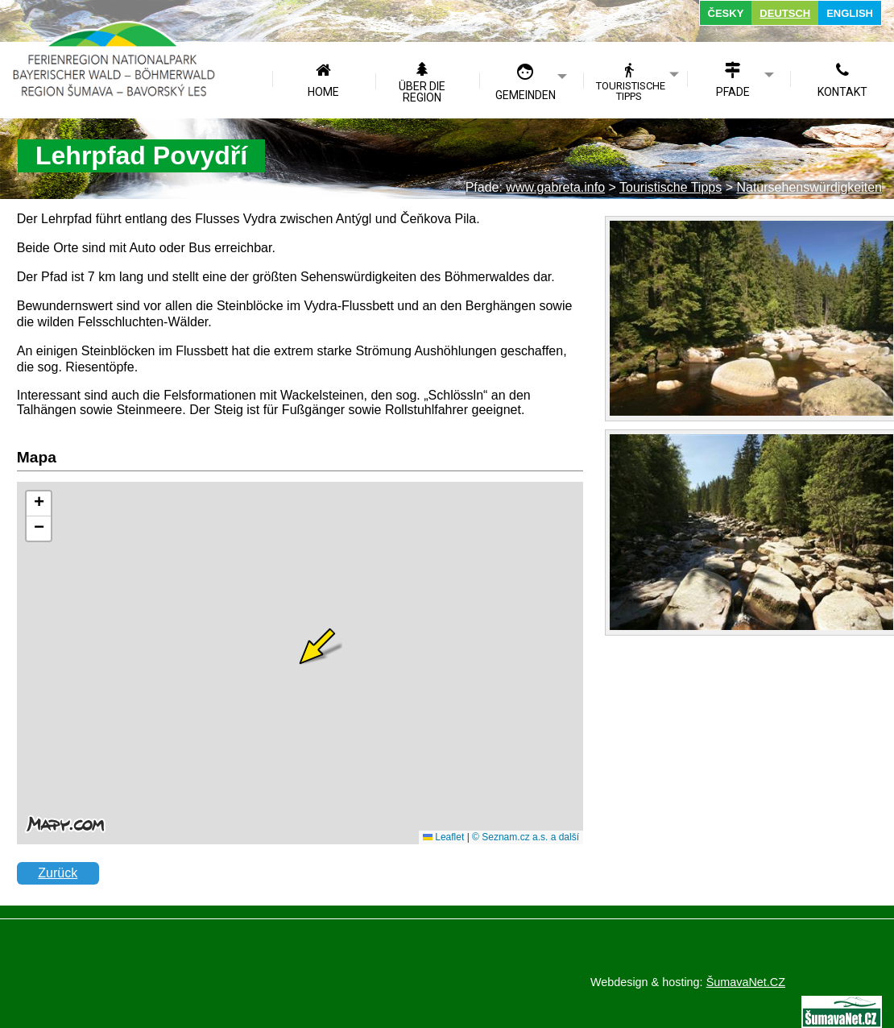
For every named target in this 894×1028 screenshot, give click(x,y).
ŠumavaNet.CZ (745, 982)
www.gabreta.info (555, 187)
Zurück (57, 873)
